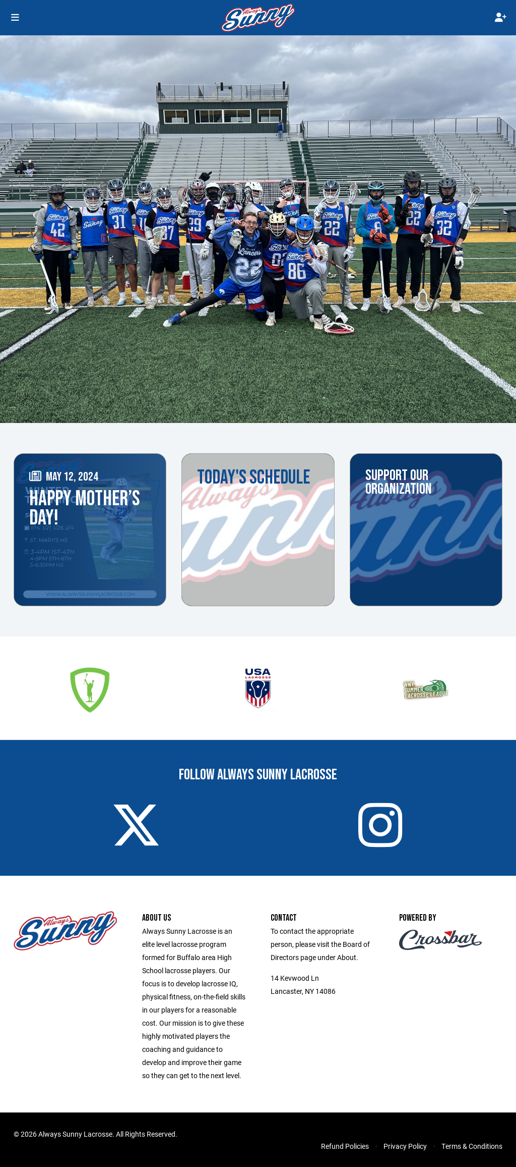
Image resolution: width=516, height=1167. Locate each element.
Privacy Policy (405, 1146)
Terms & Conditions (471, 1146)
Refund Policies (345, 1146)
